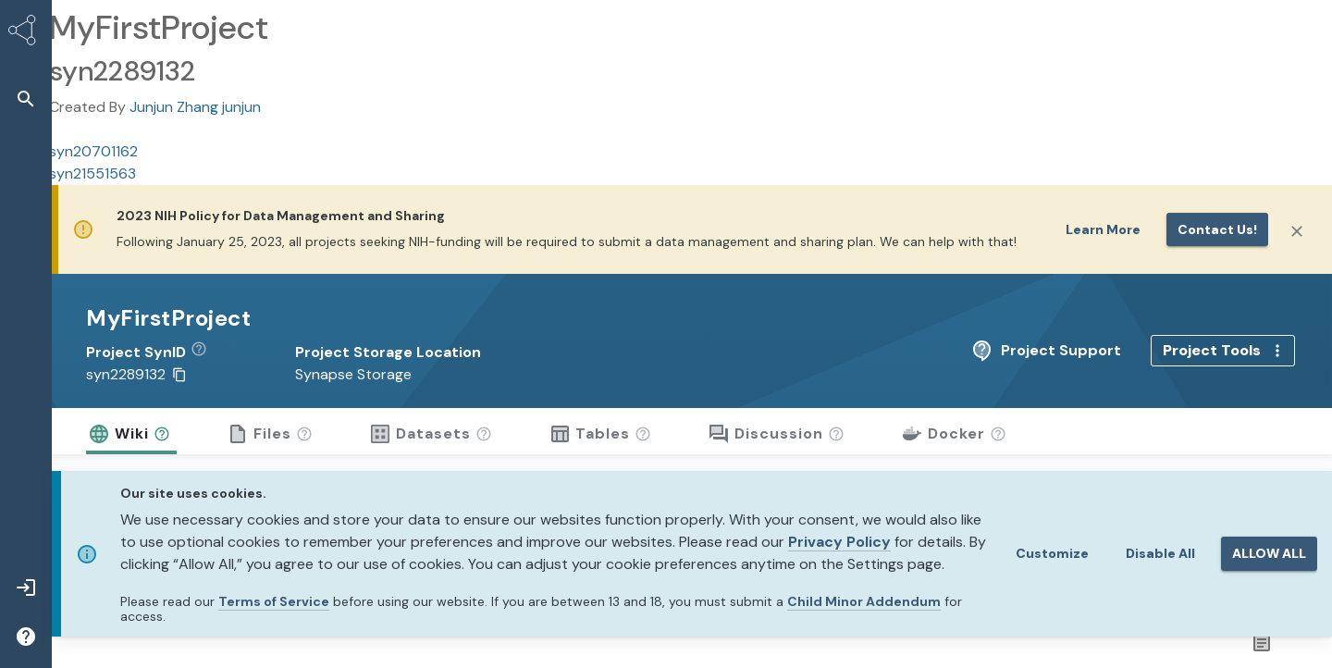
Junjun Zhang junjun (195, 107)
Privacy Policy (839, 541)
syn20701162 (93, 151)
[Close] (1297, 231)
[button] (206, 352)
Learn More (1103, 229)
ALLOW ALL (1269, 553)
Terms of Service (273, 601)
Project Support (1190, 351)
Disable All (1160, 553)
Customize (1052, 553)
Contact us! (1217, 229)
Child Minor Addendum (864, 601)
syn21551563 (92, 173)
